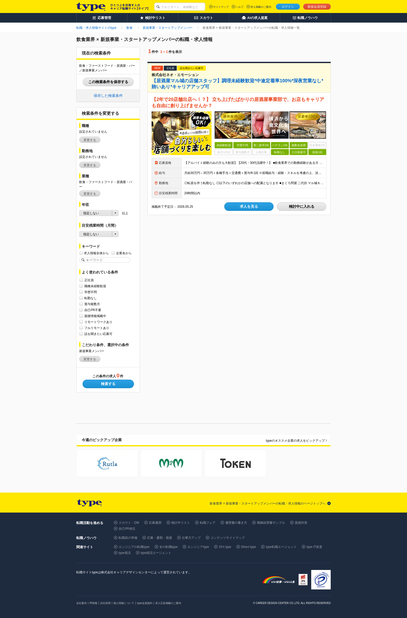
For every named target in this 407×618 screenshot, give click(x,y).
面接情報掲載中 (95, 316)
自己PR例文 (127, 528)
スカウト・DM (129, 523)
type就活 (125, 553)
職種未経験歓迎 (95, 286)
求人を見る (249, 206)
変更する (90, 140)
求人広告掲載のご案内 (168, 603)
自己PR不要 (92, 310)
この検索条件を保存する (108, 82)
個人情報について (123, 603)
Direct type (248, 547)
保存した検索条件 (108, 95)
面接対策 (301, 523)
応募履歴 (155, 523)
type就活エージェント (156, 553)
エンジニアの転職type (134, 547)
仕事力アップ (191, 538)
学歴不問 (90, 292)
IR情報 (93, 603)
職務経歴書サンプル (271, 523)
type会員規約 (144, 603)
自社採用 (105, 603)
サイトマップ (221, 6)
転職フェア (207, 523)
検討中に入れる (301, 206)
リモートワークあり (98, 322)
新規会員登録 (317, 7)
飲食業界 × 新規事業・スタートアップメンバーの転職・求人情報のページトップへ (267, 503)
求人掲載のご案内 (260, 6)
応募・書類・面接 (159, 538)
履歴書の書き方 (236, 523)
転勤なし (90, 298)
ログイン (288, 7)
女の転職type (168, 547)
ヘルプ (239, 6)
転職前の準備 (128, 538)
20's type (225, 547)
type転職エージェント (281, 547)
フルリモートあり (96, 328)
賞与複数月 (92, 304)
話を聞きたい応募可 (98, 334)
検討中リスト (180, 523)
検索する (108, 384)
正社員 (89, 280)
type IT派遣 (314, 547)
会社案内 (81, 603)
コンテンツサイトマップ (228, 538)
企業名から (124, 253)
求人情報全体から (96, 253)
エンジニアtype (198, 547)
